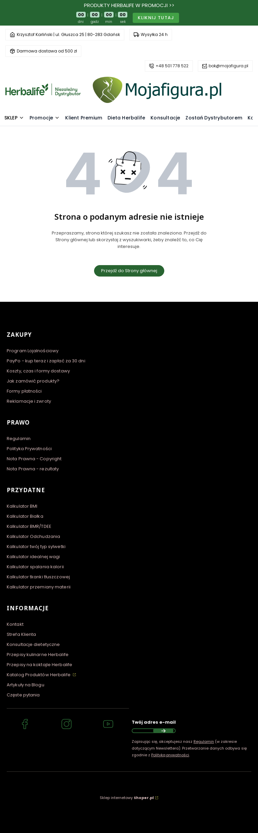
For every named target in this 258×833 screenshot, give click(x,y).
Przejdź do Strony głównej (129, 270)
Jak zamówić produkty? (33, 381)
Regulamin (19, 438)
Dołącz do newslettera (163, 731)
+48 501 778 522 (172, 66)
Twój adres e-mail (154, 722)
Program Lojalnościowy (32, 351)
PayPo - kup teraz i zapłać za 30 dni (46, 361)
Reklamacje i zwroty (29, 401)
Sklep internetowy (127, 797)
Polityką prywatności (170, 755)
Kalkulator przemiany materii (39, 587)
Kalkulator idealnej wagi (33, 556)
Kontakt (15, 624)
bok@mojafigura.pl (228, 66)
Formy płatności (24, 391)
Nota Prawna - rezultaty (33, 469)
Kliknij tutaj (156, 17)
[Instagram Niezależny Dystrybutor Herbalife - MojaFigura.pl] (66, 725)
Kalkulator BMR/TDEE (29, 526)
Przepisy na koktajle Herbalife (39, 664)
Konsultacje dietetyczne (33, 644)
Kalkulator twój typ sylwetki (36, 546)
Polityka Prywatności (29, 448)
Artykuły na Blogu (25, 685)
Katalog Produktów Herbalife (39, 675)
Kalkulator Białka (25, 516)
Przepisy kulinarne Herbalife (38, 654)
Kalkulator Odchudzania (33, 536)
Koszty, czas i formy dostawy (38, 371)
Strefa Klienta (21, 634)
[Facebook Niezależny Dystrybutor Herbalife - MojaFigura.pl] (25, 725)
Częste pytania (23, 695)
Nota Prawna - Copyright (34, 459)
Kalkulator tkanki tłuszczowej (38, 577)
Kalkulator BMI (22, 506)
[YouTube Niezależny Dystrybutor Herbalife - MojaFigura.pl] (108, 725)
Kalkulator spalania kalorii (35, 567)
